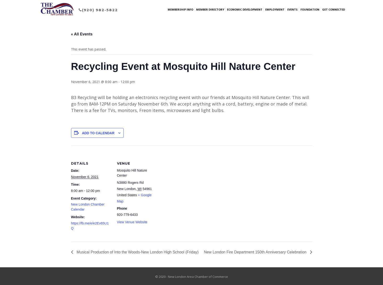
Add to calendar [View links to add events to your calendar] (98, 133)
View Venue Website (132, 222)
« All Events (82, 34)
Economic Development (244, 9)
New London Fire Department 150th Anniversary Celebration (255, 252)
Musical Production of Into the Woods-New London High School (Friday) (137, 252)
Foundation (309, 9)
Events (292, 9)
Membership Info (180, 9)
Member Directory (210, 9)
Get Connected (333, 9)
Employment (274, 9)
